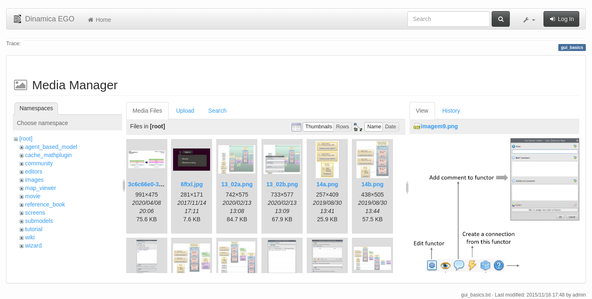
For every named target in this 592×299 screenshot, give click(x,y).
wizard (33, 245)
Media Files (147, 110)
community (39, 163)
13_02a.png (236, 184)
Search (217, 110)
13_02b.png (282, 184)
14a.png (327, 184)
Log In (561, 19)
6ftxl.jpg (192, 184)
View (422, 110)
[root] (25, 138)
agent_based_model (51, 147)
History (451, 110)
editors (33, 171)
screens (35, 212)
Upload (185, 110)
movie (32, 196)
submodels (39, 221)
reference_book (45, 204)
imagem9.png (439, 126)
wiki (30, 237)
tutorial (33, 229)
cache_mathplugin (48, 155)
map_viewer (40, 188)
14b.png (372, 184)
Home (99, 19)
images (34, 179)
